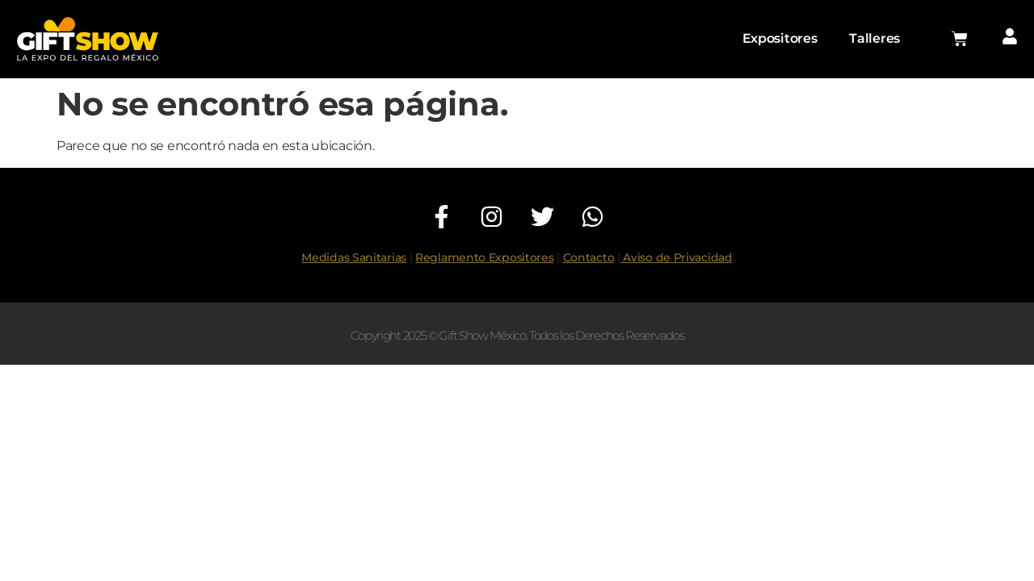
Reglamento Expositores (484, 257)
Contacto (589, 257)
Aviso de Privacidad (676, 257)
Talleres (874, 38)
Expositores (780, 38)
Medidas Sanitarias (353, 257)
